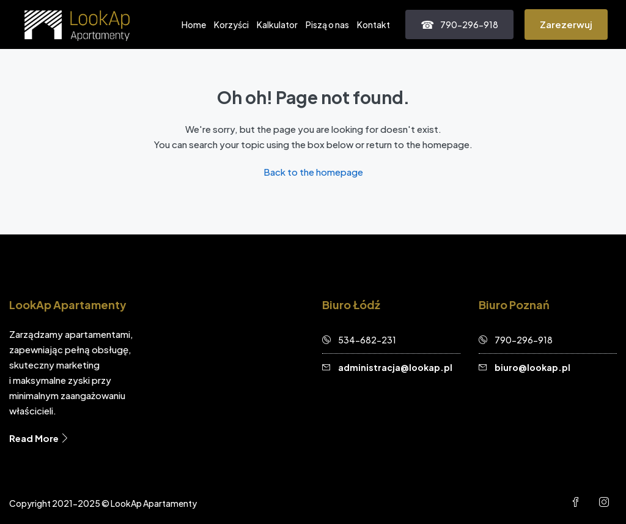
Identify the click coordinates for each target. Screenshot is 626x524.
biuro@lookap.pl (532, 367)
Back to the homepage (313, 172)
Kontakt (373, 24)
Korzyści (231, 24)
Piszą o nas (327, 24)
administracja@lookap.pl (395, 367)
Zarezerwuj (566, 24)
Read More (39, 438)
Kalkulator (277, 24)
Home (194, 24)
